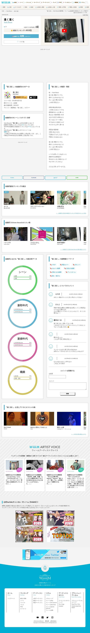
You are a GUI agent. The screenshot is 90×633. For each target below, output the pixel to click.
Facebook (33, 177)
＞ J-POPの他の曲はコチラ (78, 434)
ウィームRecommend (51, 602)
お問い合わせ (53, 620)
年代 (21, 606)
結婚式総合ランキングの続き (15, 186)
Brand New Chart (76, 604)
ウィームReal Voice (51, 604)
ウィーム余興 (49, 610)
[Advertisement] (45, 65)
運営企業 (47, 620)
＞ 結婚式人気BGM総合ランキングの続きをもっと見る (71, 213)
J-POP (15, 103)
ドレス (22, 604)
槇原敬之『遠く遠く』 (18, 107)
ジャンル (22, 602)
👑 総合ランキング (21, 30)
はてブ (55, 177)
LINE (77, 177)
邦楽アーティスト (38, 600)
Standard (61, 606)
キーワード (23, 608)
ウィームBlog (49, 600)
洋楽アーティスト (38, 602)
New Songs (61, 604)
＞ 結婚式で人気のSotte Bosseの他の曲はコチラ (73, 249)
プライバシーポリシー (39, 620)
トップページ (11, 598)
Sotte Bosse (9, 11)
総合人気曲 (23, 598)
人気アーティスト (38, 598)
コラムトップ (49, 598)
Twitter (12, 177)
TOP (3, 11)
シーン (22, 600)
